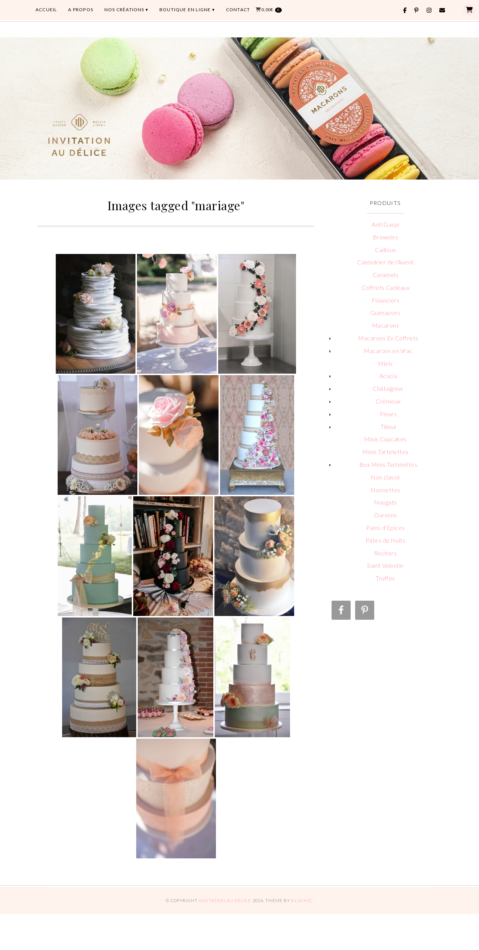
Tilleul (388, 426)
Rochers (385, 553)
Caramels (386, 274)
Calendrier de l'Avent (385, 262)
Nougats (385, 502)
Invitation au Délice (225, 900)
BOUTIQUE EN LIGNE (185, 9)
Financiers (386, 300)
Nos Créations (124, 9)
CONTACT (238, 9)
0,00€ (271, 10)
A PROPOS (80, 9)
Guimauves (385, 312)
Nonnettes (385, 489)
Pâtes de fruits (385, 540)
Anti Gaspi (385, 224)
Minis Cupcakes (385, 438)
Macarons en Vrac (388, 350)
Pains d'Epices (385, 527)
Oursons (385, 514)
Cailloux (385, 249)
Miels (385, 363)
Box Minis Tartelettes (388, 464)
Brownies (386, 236)
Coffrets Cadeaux (385, 287)
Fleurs (388, 413)
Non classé (385, 477)
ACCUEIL (46, 9)
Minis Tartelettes (385, 451)
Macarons (385, 325)
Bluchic (301, 900)
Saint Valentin (385, 565)
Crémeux (388, 401)
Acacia (388, 375)
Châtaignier (388, 388)
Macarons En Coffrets (388, 337)
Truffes (385, 578)
